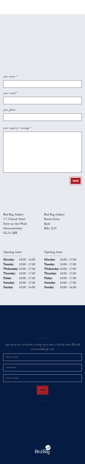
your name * (10, 77)
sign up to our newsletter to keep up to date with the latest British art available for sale (42, 347)
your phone (9, 110)
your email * (10, 93)
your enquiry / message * (17, 128)
